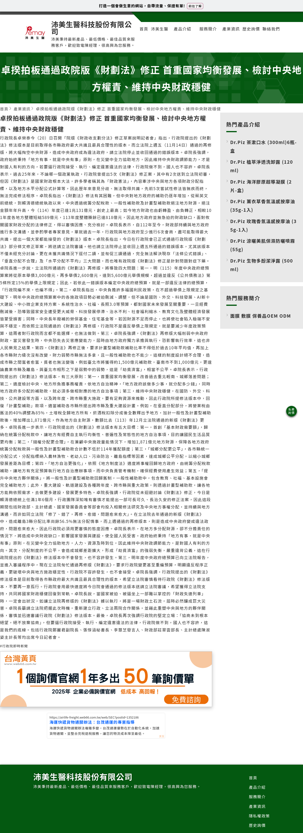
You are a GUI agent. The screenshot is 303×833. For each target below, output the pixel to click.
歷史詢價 (248, 33)
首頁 (142, 33)
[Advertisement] (261, 382)
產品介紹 (183, 30)
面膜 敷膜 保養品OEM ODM (262, 322)
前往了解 (195, 6)
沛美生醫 (158, 33)
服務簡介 (207, 30)
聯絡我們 (269, 33)
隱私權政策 (259, 824)
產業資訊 (228, 33)
